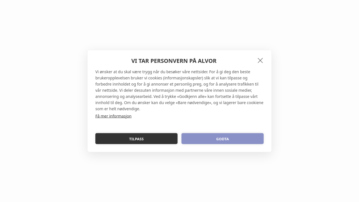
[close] (260, 60)
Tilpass (136, 138)
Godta (222, 138)
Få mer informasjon (113, 116)
